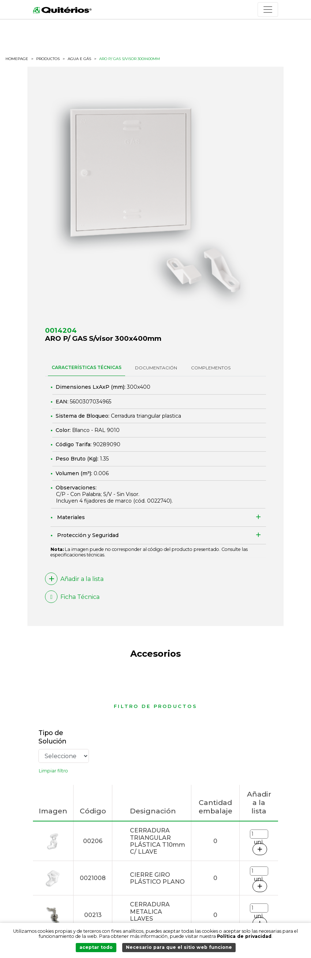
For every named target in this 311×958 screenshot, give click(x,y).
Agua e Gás (79, 59)
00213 (93, 915)
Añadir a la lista (74, 579)
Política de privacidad (244, 936)
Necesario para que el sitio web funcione (179, 947)
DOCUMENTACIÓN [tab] (156, 367)
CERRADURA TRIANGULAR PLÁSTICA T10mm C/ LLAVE (157, 841)
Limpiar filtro (53, 771)
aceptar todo (96, 947)
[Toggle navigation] (268, 9)
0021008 (93, 878)
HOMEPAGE (16, 59)
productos (48, 58)
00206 (92, 841)
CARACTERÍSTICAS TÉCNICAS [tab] (86, 367)
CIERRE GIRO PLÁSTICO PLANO (157, 878)
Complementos (211, 367)
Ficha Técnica (72, 596)
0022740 (158, 500)
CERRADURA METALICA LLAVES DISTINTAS (150, 915)
